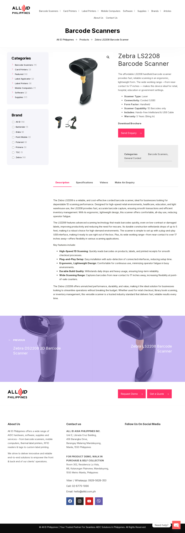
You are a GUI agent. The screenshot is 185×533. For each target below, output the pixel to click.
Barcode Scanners (49, 11)
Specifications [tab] (84, 182)
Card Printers (71, 11)
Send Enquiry (131, 133)
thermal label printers (32, 443)
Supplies (143, 11)
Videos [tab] (104, 182)
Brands (157, 11)
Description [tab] (62, 182)
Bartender (20, 127)
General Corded (132, 158)
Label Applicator (23, 79)
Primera (19, 147)
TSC (17, 152)
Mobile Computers (111, 11)
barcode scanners (34, 439)
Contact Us (112, 18)
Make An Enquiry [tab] (125, 182)
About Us (98, 18)
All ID (18, 122)
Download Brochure (129, 123)
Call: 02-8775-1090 (77, 485)
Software (129, 11)
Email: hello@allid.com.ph (81, 491)
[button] (49, 11)
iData (18, 132)
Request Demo (132, 393)
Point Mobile (21, 137)
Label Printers (90, 11)
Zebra (19, 157)
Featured (19, 74)
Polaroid (19, 142)
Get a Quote (159, 393)
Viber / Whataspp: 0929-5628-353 (86, 480)
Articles (168, 11)
